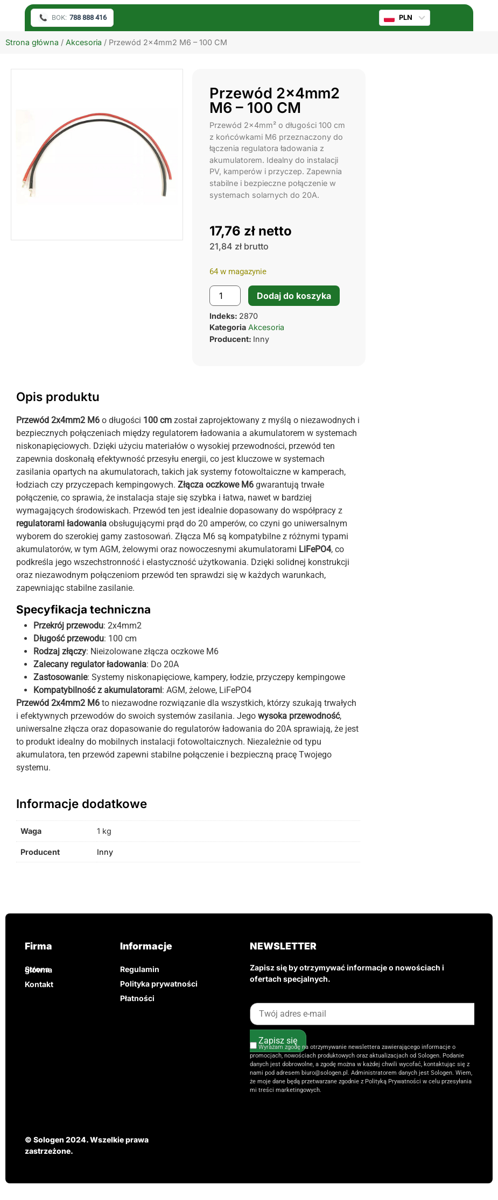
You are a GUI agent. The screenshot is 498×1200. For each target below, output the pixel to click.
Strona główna (32, 42)
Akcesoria (84, 42)
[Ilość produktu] (225, 295)
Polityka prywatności (159, 983)
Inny (105, 851)
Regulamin (139, 969)
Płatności (137, 998)
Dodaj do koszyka (294, 295)
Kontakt (39, 984)
